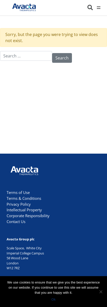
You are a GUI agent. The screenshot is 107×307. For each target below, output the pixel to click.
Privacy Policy (19, 204)
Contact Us (16, 221)
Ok (53, 299)
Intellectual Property (24, 209)
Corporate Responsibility (28, 215)
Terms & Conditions (24, 198)
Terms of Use (18, 192)
